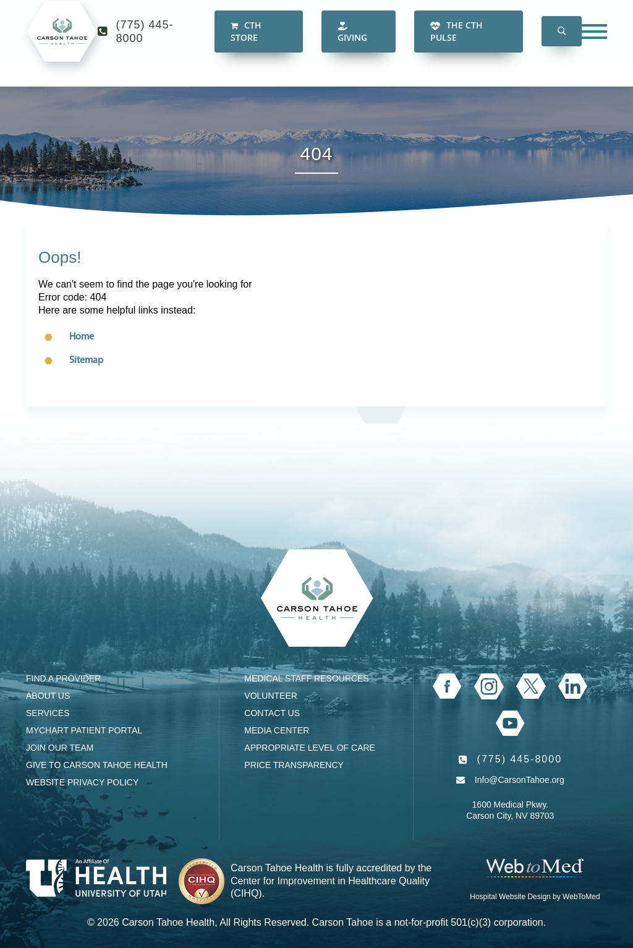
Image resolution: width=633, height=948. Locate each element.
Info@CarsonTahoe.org (519, 780)
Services (48, 713)
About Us (48, 696)
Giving (352, 44)
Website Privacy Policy (82, 782)
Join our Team (59, 748)
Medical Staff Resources (306, 678)
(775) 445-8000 (145, 43)
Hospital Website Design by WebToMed (535, 896)
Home (81, 337)
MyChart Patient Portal (84, 730)
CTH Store (246, 43)
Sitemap (86, 360)
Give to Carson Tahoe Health (97, 765)
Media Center (276, 730)
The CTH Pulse (456, 43)
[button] (562, 43)
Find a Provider (63, 678)
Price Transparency (294, 765)
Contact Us (272, 713)
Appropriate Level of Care (309, 748)
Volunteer (270, 696)
